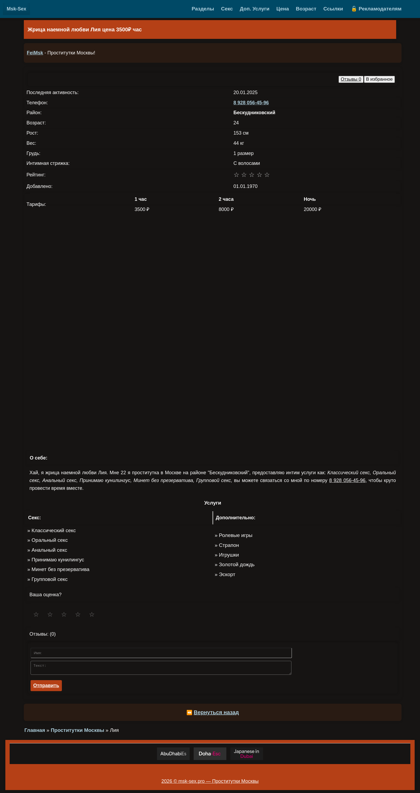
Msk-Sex (16, 9)
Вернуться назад (216, 714)
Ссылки (333, 9)
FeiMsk (35, 52)
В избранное (379, 79)
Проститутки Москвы (77, 732)
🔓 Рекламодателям (376, 9)
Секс (227, 9)
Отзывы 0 (351, 79)
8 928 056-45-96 (251, 102)
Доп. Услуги (254, 9)
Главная (34, 732)
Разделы (203, 9)
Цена (282, 9)
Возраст (306, 9)
